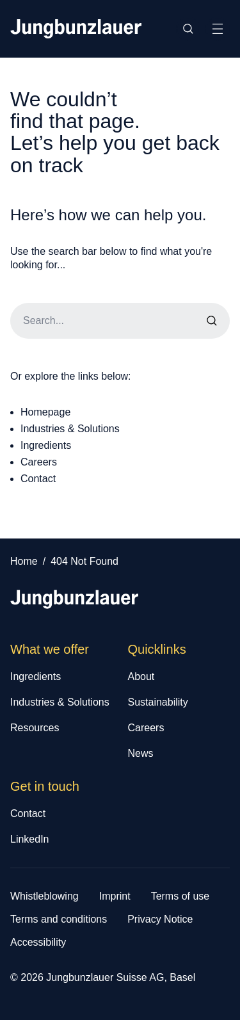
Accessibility (38, 942)
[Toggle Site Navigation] (217, 29)
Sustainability (158, 702)
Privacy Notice (160, 919)
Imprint (115, 896)
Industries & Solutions (70, 428)
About (141, 676)
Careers (38, 462)
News (141, 753)
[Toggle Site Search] (188, 29)
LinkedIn (29, 839)
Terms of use (180, 896)
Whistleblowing (44, 896)
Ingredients (45, 445)
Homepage (45, 412)
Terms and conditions (58, 919)
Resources (34, 727)
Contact (38, 478)
